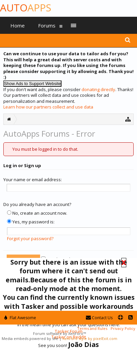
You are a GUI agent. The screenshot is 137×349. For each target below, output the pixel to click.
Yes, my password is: (30, 222)
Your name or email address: (32, 180)
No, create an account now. (37, 213)
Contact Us (99, 318)
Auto (25, 7)
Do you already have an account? (37, 204)
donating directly (98, 89)
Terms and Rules (92, 328)
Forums (46, 25)
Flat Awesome (20, 318)
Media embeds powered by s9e (30, 338)
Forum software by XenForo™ (59, 333)
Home (17, 25)
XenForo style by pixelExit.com (89, 338)
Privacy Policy (123, 328)
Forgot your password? (30, 238)
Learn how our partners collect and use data (48, 107)
